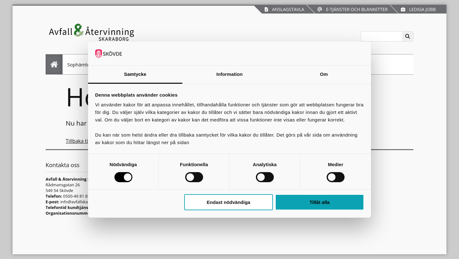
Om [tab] (324, 74)
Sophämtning (82, 64)
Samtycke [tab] (135, 74)
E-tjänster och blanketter (353, 9)
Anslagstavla (284, 9)
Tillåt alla (319, 202)
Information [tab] (229, 74)
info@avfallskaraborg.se (83, 202)
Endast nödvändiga (228, 202)
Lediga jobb (418, 9)
